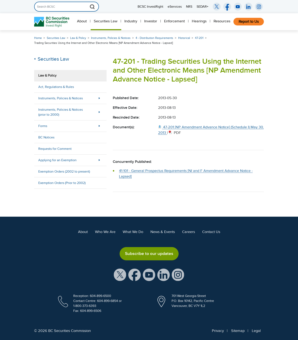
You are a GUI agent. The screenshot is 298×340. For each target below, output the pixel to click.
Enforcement (174, 21)
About (82, 21)
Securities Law (105, 21)
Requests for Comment (55, 149)
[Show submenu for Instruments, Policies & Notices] (99, 98)
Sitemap (238, 331)
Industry (130, 21)
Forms (42, 126)
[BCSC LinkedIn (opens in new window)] (248, 7)
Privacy (218, 331)
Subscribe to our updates (149, 253)
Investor (150, 21)
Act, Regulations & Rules (56, 87)
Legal (256, 331)
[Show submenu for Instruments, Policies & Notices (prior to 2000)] (99, 112)
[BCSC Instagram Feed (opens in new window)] (259, 7)
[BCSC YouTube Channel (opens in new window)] (238, 7)
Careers (188, 232)
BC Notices (46, 137)
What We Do (133, 232)
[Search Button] (92, 6)
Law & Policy (78, 38)
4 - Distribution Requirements (154, 38)
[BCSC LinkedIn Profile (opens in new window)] (163, 274)
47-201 (199, 38)
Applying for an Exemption (57, 160)
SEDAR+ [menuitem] (202, 6)
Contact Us (211, 232)
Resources (222, 21)
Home (38, 38)
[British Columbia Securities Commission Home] (52, 21)
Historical (184, 38)
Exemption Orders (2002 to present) (64, 171)
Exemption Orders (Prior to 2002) (62, 183)
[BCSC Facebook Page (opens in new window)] (227, 7)
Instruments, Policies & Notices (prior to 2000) (60, 112)
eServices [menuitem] (175, 6)
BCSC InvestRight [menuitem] (150, 6)
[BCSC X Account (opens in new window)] (120, 274)
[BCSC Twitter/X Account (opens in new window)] (217, 7)
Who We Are (105, 232)
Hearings (199, 21)
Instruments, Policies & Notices (111, 38)
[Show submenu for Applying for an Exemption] (99, 160)
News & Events (162, 232)
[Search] (66, 7)
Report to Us (249, 21)
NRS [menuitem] (189, 6)
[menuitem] (82, 21)
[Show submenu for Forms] (99, 126)
